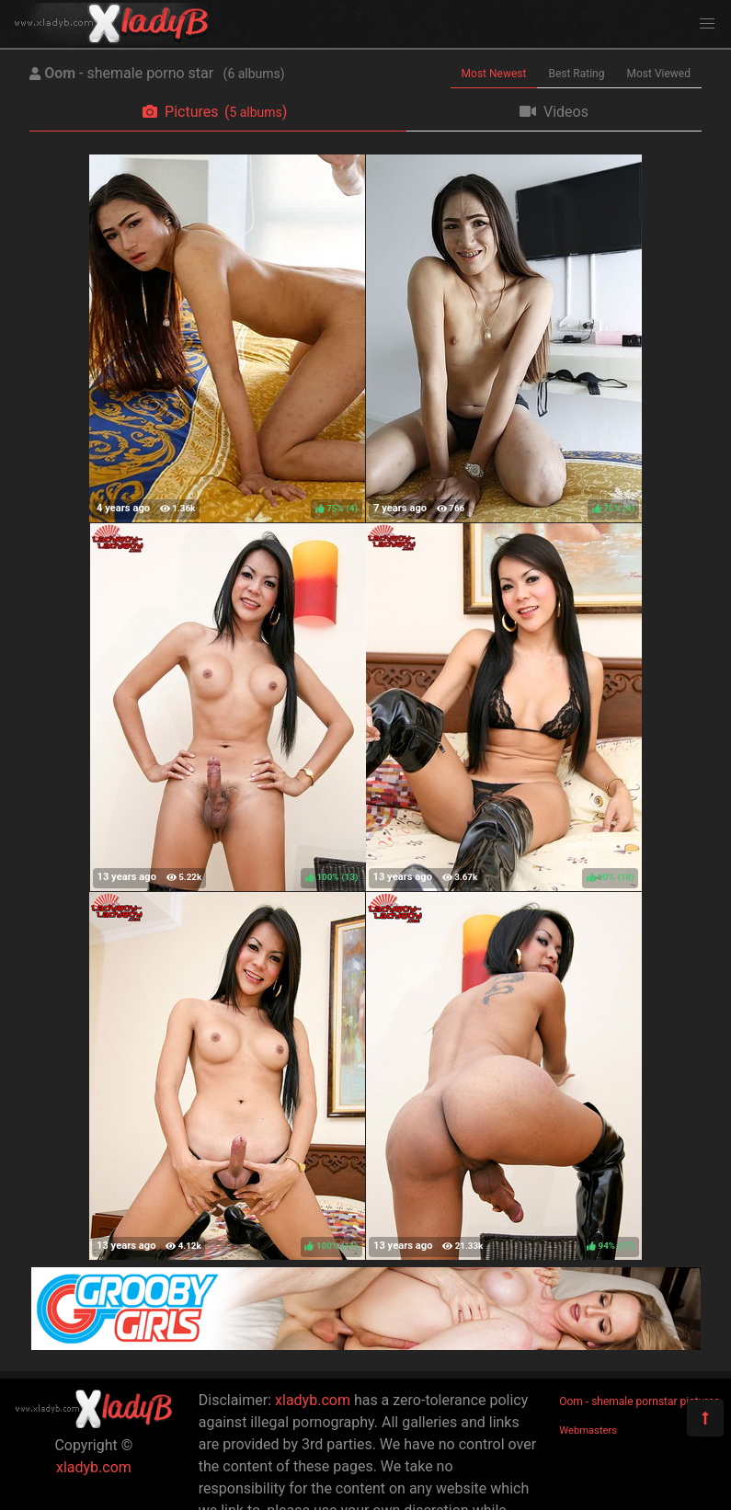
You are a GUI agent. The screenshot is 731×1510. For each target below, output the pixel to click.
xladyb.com (93, 1467)
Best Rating (576, 73)
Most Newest (494, 73)
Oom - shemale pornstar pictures (639, 1401)
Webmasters (588, 1430)
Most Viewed (659, 73)
